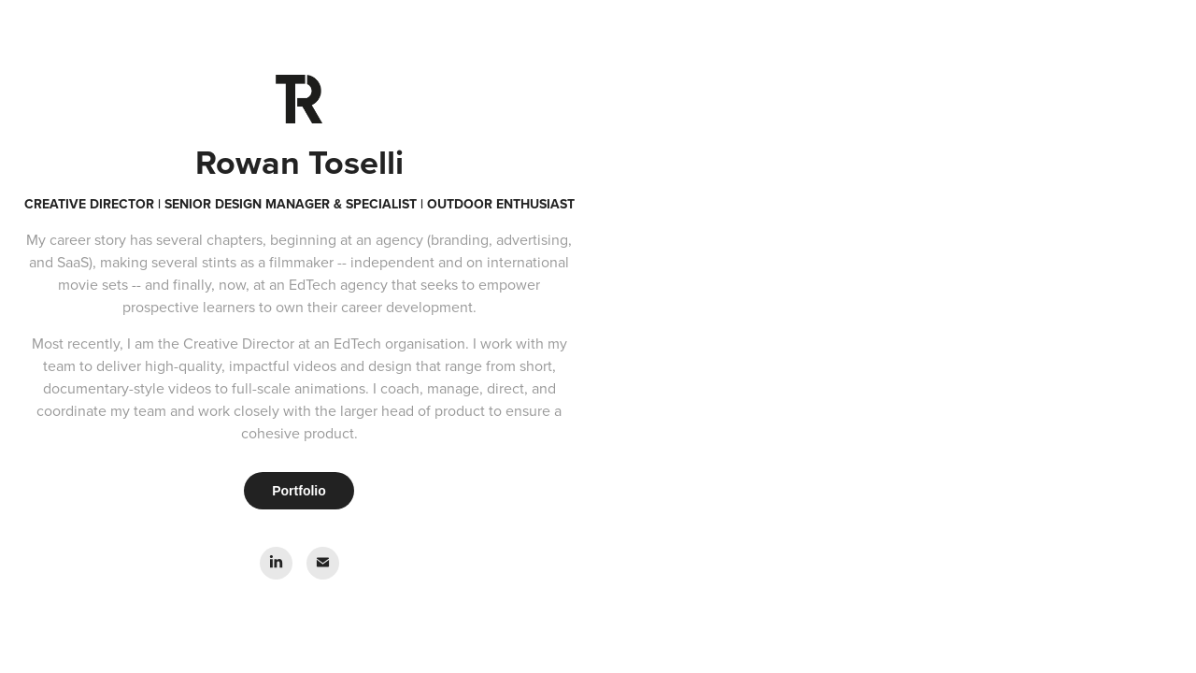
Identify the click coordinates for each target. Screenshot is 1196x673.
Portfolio (299, 490)
